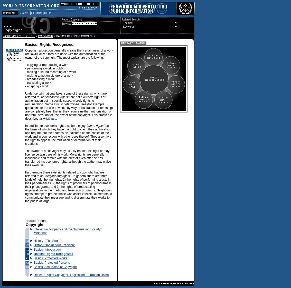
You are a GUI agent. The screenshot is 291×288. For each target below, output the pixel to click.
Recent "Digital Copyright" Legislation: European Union (71, 275)
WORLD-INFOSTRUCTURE (19, 36)
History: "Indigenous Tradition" (54, 245)
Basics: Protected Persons (52, 262)
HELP (47, 13)
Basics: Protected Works (50, 258)
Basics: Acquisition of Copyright (55, 267)
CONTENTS (10, 13)
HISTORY (37, 13)
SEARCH (24, 13)
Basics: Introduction (47, 249)
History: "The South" (47, 241)
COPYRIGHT (45, 36)
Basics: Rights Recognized (53, 254)
